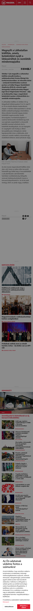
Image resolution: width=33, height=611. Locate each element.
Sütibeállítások (9, 606)
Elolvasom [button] (6, 602)
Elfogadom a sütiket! (23, 606)
